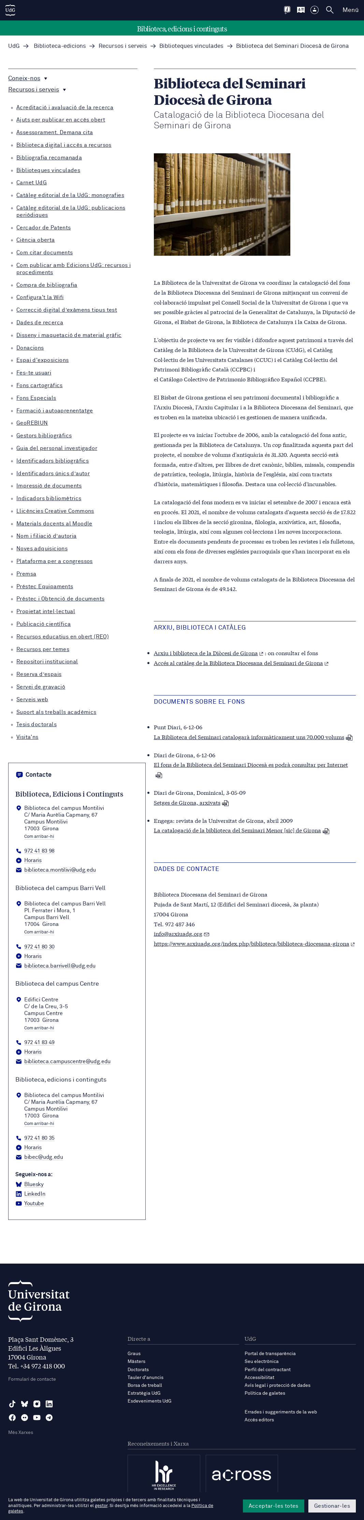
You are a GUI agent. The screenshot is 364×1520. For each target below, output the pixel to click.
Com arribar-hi (39, 837)
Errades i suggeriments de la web (281, 1412)
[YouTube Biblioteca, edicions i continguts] (29, 1203)
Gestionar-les (332, 1506)
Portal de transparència (270, 1353)
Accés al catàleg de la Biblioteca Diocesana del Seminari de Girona (241, 662)
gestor (101, 1506)
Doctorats (138, 1369)
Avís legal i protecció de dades (277, 1385)
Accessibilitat (259, 1377)
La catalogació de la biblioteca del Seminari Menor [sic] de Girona (242, 830)
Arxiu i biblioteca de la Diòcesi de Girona (208, 653)
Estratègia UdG (144, 1393)
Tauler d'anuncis (145, 1377)
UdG (14, 46)
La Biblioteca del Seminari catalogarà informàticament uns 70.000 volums (253, 737)
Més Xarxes (20, 1432)
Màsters (136, 1361)
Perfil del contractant (268, 1369)
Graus (134, 1353)
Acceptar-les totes (274, 1506)
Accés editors (259, 1420)
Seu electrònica (262, 1361)
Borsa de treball (145, 1385)
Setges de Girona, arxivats (191, 802)
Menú (351, 10)
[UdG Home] (10, 10)
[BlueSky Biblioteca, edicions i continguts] (29, 1184)
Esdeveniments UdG (150, 1401)
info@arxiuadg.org (178, 933)
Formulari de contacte (32, 1379)
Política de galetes (265, 1393)
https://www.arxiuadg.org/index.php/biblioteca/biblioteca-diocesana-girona (254, 943)
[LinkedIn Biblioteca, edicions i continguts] (30, 1194)
